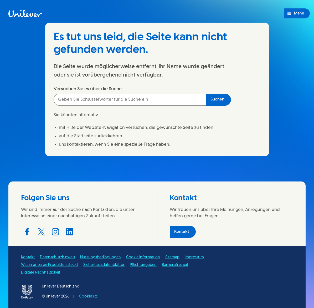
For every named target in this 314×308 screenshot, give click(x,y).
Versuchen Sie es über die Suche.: (88, 89)
